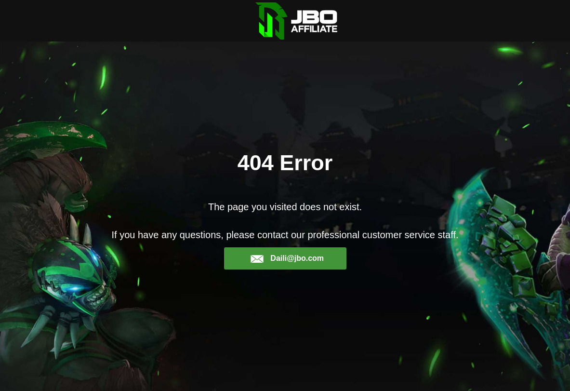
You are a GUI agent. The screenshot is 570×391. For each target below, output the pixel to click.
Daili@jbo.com (287, 258)
